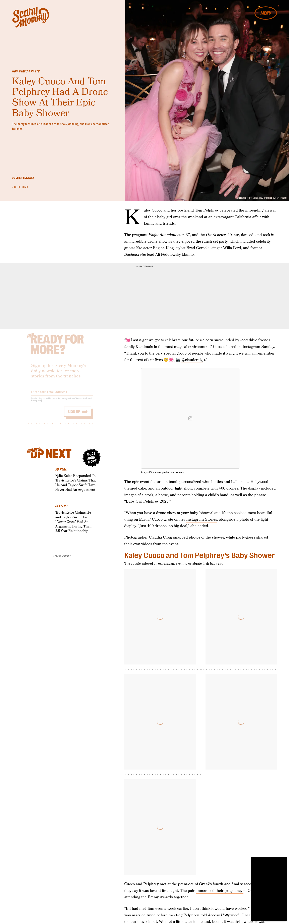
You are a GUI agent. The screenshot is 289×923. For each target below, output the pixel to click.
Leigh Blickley (25, 177)
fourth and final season (232, 884)
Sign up (74, 414)
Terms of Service (82, 401)
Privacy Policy (36, 403)
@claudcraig (192, 360)
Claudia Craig (160, 537)
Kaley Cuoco (153, 210)
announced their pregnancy (219, 890)
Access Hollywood (223, 915)
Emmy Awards (160, 897)
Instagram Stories (201, 519)
